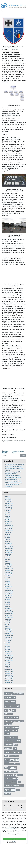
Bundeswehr (6, 51)
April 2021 (7, 604)
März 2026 (7, 498)
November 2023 (9, 548)
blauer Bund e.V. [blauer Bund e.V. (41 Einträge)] (10, 697)
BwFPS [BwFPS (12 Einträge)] (6, 710)
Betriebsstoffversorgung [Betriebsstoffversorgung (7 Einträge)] (18, 693)
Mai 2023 (7, 559)
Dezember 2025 (9, 503)
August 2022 (8, 575)
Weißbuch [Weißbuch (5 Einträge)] (18, 789)
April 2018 (7, 668)
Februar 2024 (8, 543)
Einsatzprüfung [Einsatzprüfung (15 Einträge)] (8, 721)
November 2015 (9, 673)
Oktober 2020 (8, 615)
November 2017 (9, 669)
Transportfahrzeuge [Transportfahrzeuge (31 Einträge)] (11, 782)
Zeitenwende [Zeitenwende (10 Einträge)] (7, 793)
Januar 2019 (8, 653)
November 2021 (9, 592)
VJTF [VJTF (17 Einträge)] (22, 786)
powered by (4, 841)
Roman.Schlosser (15, 49)
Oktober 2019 (8, 637)
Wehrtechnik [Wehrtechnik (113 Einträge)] (10, 790)
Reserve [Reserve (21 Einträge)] (7, 764)
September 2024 (9, 530)
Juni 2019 (7, 644)
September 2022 (9, 574)
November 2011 (9, 680)
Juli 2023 (7, 556)
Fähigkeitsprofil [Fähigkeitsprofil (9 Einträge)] (17, 721)
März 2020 (7, 628)
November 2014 (9, 675)
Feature (9, 51)
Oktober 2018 (8, 659)
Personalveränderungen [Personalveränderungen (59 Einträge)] (13, 752)
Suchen (23, 455)
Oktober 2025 (8, 507)
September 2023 (9, 552)
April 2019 (7, 648)
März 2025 (7, 519)
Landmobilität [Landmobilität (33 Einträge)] (9, 741)
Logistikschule (20, 440)
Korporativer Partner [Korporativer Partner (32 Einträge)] (11, 737)
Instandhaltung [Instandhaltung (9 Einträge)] (14, 730)
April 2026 (7, 496)
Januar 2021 (8, 610)
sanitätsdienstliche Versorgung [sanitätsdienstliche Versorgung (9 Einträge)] (11, 771)
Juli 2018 (7, 662)
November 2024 (9, 527)
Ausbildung (6, 440)
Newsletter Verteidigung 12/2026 (13, 481)
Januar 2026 (8, 501)
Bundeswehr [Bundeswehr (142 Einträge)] (10, 701)
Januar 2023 (8, 566)
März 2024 (7, 541)
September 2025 (9, 509)
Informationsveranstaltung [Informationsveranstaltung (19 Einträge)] (12, 727)
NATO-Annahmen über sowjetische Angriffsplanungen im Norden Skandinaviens (13, 484)
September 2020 (9, 617)
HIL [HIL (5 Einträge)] (22, 721)
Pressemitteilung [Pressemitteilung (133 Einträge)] (12, 760)
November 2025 (9, 505)
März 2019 (7, 650)
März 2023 (7, 563)
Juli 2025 (7, 512)
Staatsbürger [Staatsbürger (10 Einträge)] (7, 778)
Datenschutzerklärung (12, 828)
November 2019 (9, 635)
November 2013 (9, 677)
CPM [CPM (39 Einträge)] (13, 710)
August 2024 (8, 532)
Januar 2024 (8, 545)
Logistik (16, 440)
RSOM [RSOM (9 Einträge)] (6, 768)
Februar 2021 (8, 608)
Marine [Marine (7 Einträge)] (15, 744)
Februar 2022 (8, 586)
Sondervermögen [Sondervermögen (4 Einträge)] (20, 775)
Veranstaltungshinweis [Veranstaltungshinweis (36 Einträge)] (12, 786)
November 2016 (9, 671)
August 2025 (8, 510)
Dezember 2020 (9, 612)
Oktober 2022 (8, 572)
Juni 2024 (7, 536)
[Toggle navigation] (3, 11)
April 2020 (7, 626)
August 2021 (8, 597)
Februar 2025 (8, 521)
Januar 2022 (8, 588)
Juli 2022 (7, 577)
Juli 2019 (7, 642)
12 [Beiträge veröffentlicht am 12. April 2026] (21, 809)
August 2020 (8, 619)
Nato (24, 440)
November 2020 (9, 613)
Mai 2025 (7, 516)
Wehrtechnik (4, 441)
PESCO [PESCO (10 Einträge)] (6, 756)
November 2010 (9, 682)
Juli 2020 (7, 621)
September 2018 (9, 660)
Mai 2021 (7, 603)
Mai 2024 (7, 538)
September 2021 (9, 595)
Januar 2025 (8, 523)
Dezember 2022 (9, 568)
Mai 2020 (7, 624)
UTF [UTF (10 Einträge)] (19, 782)
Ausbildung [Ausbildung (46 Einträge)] (8, 694)
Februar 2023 (8, 565)
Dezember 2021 (9, 590)
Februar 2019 (8, 651)
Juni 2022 (7, 579)
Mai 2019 (7, 646)
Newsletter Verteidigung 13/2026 (13, 472)
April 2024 (7, 539)
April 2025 (7, 518)
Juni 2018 (7, 664)
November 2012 (9, 678)
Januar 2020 (8, 632)
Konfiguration (21, 834)
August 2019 (8, 641)
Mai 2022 (7, 581)
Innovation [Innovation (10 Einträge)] (7, 730)
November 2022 (9, 570)
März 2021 (7, 606)
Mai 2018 (7, 666)
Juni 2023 (7, 557)
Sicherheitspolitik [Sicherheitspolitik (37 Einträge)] (10, 775)
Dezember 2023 (9, 547)
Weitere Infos (16, 831)
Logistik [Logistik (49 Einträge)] (17, 741)
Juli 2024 (7, 534)
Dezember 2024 (9, 525)
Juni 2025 (7, 514)
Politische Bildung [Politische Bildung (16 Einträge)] (13, 756)
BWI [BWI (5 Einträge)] (10, 710)
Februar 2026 (8, 500)
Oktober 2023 (8, 550)
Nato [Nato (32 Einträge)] (14, 748)
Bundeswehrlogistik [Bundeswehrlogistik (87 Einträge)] (12, 706)
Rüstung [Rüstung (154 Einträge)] (12, 768)
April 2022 (7, 583)
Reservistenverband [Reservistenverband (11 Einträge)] (15, 763)
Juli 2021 (7, 599)
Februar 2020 (8, 630)
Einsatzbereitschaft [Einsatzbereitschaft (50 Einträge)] (11, 718)
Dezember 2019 (9, 633)
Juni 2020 (7, 622)
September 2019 (9, 639)
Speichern (14, 838)
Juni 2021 (7, 601)
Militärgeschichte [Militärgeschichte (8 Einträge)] (8, 748)
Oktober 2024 (8, 529)
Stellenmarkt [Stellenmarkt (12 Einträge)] (15, 778)
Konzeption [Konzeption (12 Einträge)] (7, 733)
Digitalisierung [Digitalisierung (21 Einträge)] (8, 714)
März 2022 (7, 585)
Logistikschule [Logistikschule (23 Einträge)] (9, 744)
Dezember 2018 (9, 655)
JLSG (14, 440)
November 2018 (9, 657)
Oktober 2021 (8, 594)
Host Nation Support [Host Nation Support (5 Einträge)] (8, 724)
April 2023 (7, 561)
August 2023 (8, 554)
